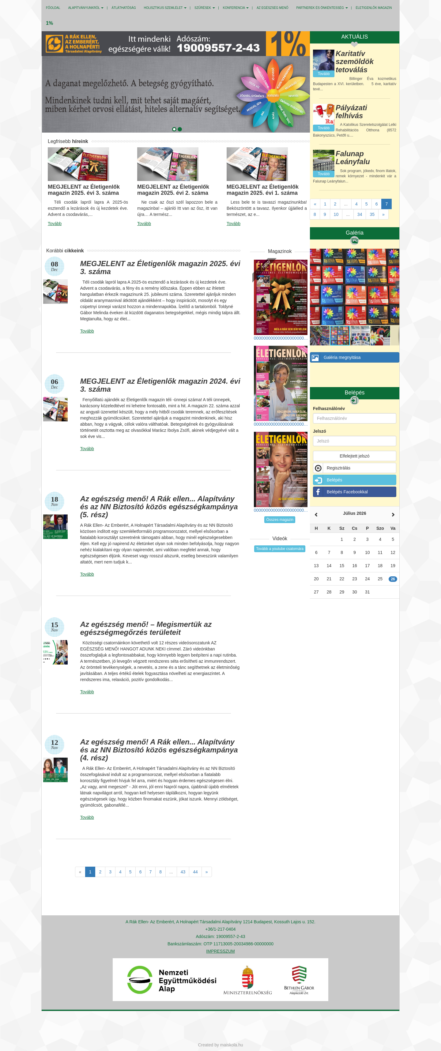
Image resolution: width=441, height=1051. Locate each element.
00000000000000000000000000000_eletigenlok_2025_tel (281, 300)
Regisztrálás (331, 468)
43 (183, 871)
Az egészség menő (272, 7)
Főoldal (53, 7)
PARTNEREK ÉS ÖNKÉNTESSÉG (322, 7)
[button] (173, 128)
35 (372, 214)
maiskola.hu (231, 1044)
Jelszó (319, 431)
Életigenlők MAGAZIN (374, 7)
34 (359, 214)
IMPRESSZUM (220, 951)
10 (336, 214)
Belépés (327, 480)
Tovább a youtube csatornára (279, 549)
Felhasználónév (329, 408)
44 (195, 871)
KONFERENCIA (236, 7)
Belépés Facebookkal (340, 492)
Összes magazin (279, 520)
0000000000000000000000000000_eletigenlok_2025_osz (281, 386)
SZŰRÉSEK (204, 7)
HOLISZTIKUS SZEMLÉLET (165, 7)
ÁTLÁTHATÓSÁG (123, 7)
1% (49, 23)
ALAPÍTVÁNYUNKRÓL (86, 7)
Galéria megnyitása (335, 357)
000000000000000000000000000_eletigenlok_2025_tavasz (281, 472)
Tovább (55, 223)
